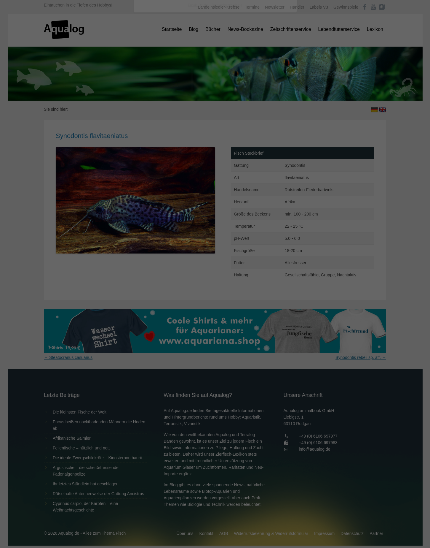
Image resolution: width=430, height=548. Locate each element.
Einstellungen (150, 81)
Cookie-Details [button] (198, 164)
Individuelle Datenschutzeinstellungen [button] (215, 151)
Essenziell (151, 95)
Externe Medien (269, 95)
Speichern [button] (215, 134)
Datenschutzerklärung (178, 76)
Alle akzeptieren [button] (215, 116)
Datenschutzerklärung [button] (227, 164)
